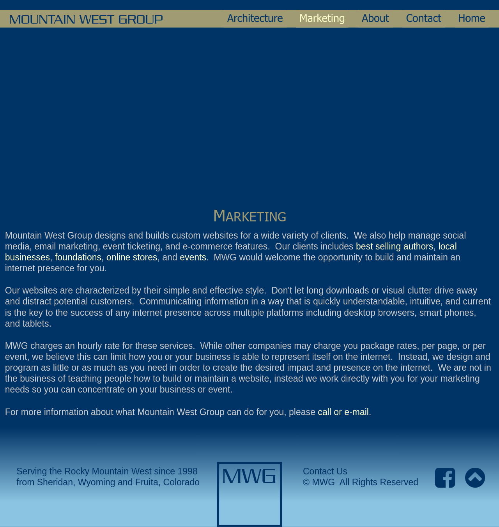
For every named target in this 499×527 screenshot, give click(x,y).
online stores (131, 258)
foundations (78, 258)
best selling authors (395, 246)
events (193, 258)
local (448, 246)
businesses (27, 258)
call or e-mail (343, 412)
